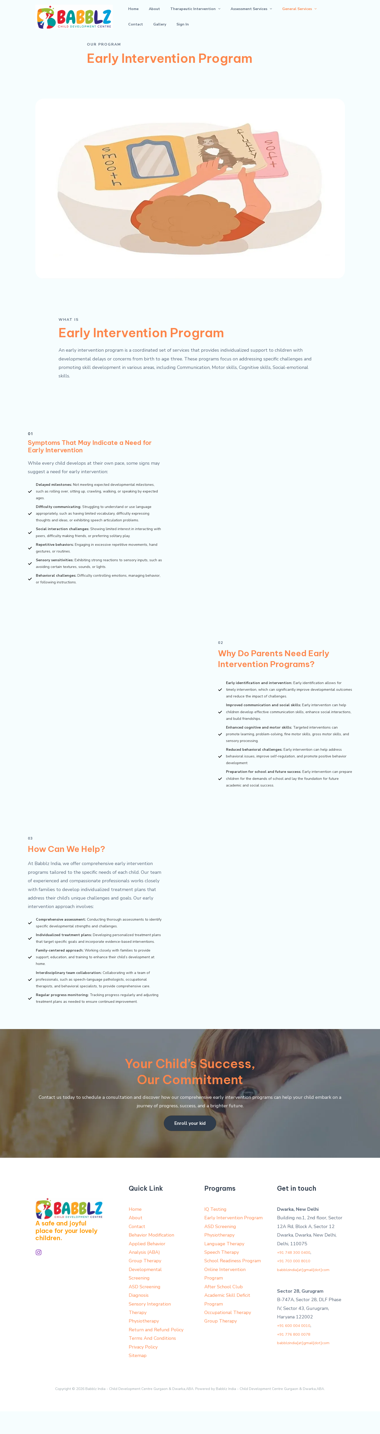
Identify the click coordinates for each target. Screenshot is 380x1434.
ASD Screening (144, 1309)
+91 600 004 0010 (297, 1348)
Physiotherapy (144, 1344)
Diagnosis (139, 1318)
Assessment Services (224, 16)
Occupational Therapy (227, 1335)
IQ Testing (215, 1232)
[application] (198, 16)
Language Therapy (224, 1266)
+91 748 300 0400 (297, 1275)
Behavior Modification (151, 1258)
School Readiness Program (232, 1283)
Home (129, 16)
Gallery (308, 16)
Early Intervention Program (233, 1240)
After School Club (223, 1309)
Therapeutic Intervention (176, 16)
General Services (264, 16)
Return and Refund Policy (156, 1352)
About (142, 16)
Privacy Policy (143, 1369)
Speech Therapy (221, 1275)
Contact (292, 16)
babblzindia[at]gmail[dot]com (308, 1292)
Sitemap (138, 1378)
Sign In (323, 16)
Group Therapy (145, 1283)
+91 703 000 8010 (297, 1283)
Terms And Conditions (152, 1361)
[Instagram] (38, 1275)
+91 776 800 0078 (297, 1356)
